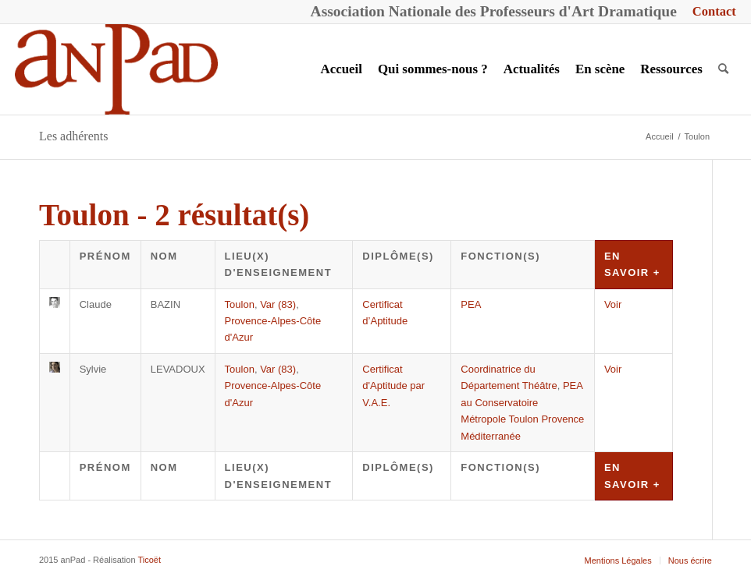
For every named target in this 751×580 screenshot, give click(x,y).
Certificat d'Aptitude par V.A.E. (393, 385)
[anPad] (116, 69)
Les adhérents (73, 136)
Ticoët (149, 559)
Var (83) (278, 304)
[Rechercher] (723, 69)
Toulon (239, 304)
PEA (471, 304)
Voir (612, 304)
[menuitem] (710, 12)
